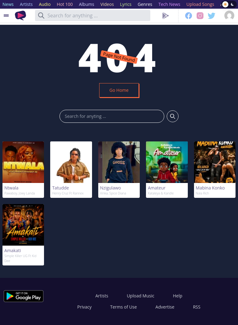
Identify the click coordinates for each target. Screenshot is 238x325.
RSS (197, 307)
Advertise (165, 307)
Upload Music (140, 296)
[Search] (41, 15)
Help (177, 296)
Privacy (84, 307)
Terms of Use (123, 307)
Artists (101, 296)
